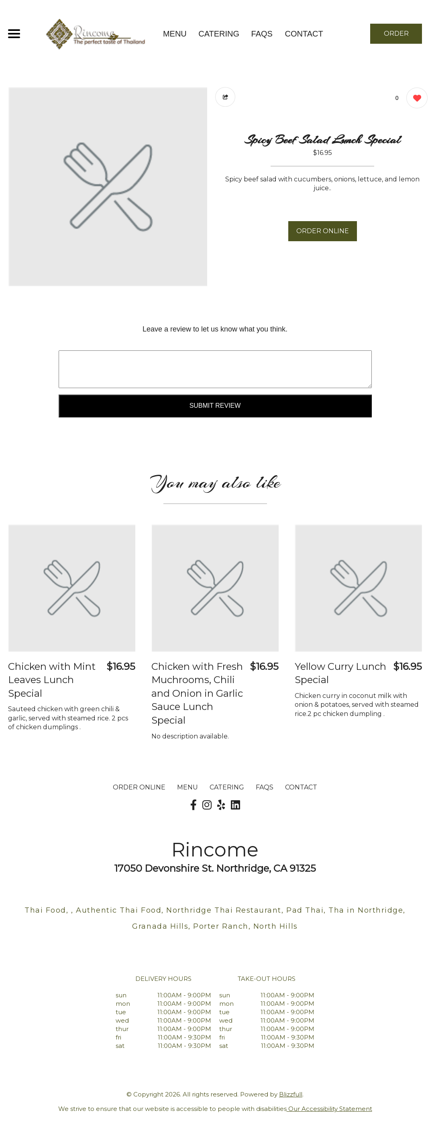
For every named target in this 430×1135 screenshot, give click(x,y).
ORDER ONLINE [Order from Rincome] (139, 787)
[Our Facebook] (193, 805)
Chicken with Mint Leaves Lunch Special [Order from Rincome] (52, 680)
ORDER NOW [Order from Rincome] (396, 37)
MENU (175, 33)
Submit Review (215, 405)
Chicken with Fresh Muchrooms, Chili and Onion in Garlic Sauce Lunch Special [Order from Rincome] (197, 693)
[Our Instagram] (207, 805)
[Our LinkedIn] (235, 805)
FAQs (262, 33)
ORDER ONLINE (322, 231)
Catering (218, 33)
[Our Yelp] (221, 805)
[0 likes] (415, 99)
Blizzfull (290, 1094)
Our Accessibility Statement (329, 1109)
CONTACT (304, 33)
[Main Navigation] (14, 33)
